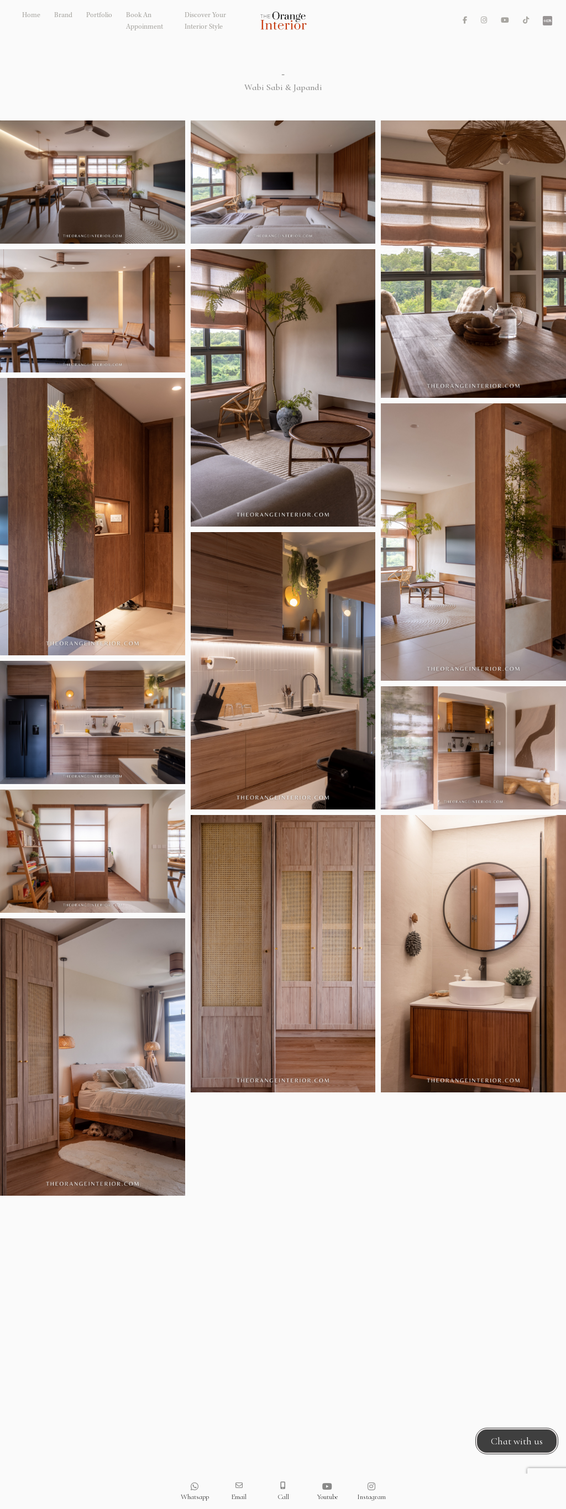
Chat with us (517, 1441)
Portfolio (99, 15)
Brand (63, 15)
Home (31, 15)
